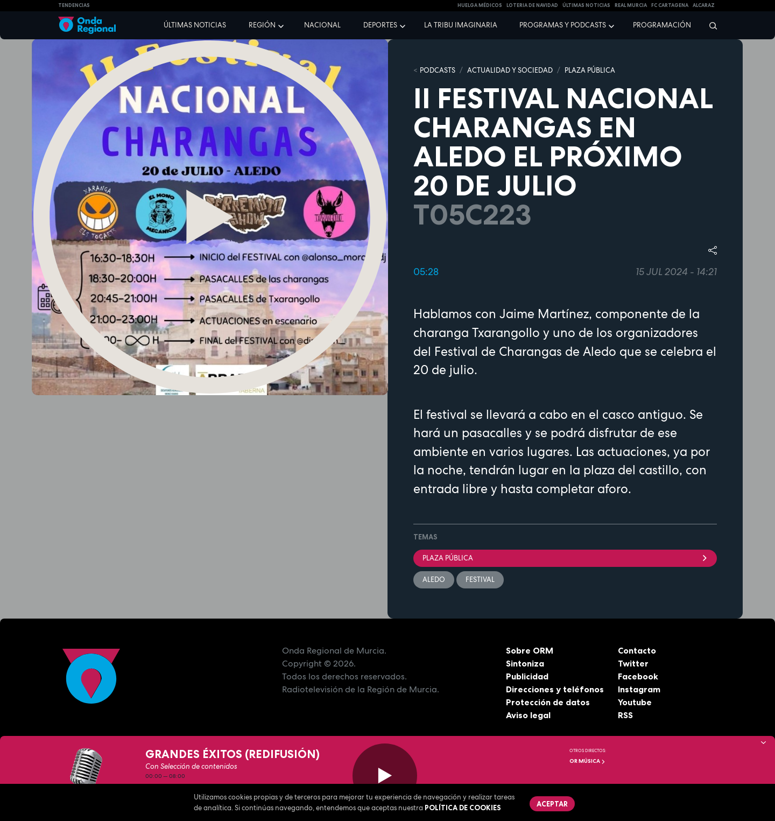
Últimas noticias (195, 25)
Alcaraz (704, 5)
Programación (662, 25)
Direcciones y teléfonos (555, 689)
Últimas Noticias (586, 5)
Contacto (637, 650)
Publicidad (527, 676)
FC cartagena (669, 5)
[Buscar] (709, 25)
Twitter (633, 663)
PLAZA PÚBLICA (590, 70)
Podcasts (437, 70)
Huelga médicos (479, 5)
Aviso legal (528, 715)
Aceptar (552, 803)
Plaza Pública (565, 558)
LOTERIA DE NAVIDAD (532, 5)
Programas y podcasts (562, 25)
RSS (625, 715)
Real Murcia (631, 5)
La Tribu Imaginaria (460, 25)
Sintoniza (525, 663)
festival (480, 579)
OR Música (587, 760)
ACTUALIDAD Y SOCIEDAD (510, 70)
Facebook (638, 676)
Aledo (433, 579)
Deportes (380, 25)
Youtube (635, 702)
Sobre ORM (529, 650)
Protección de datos (548, 702)
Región (262, 25)
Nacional (322, 25)
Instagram (639, 689)
